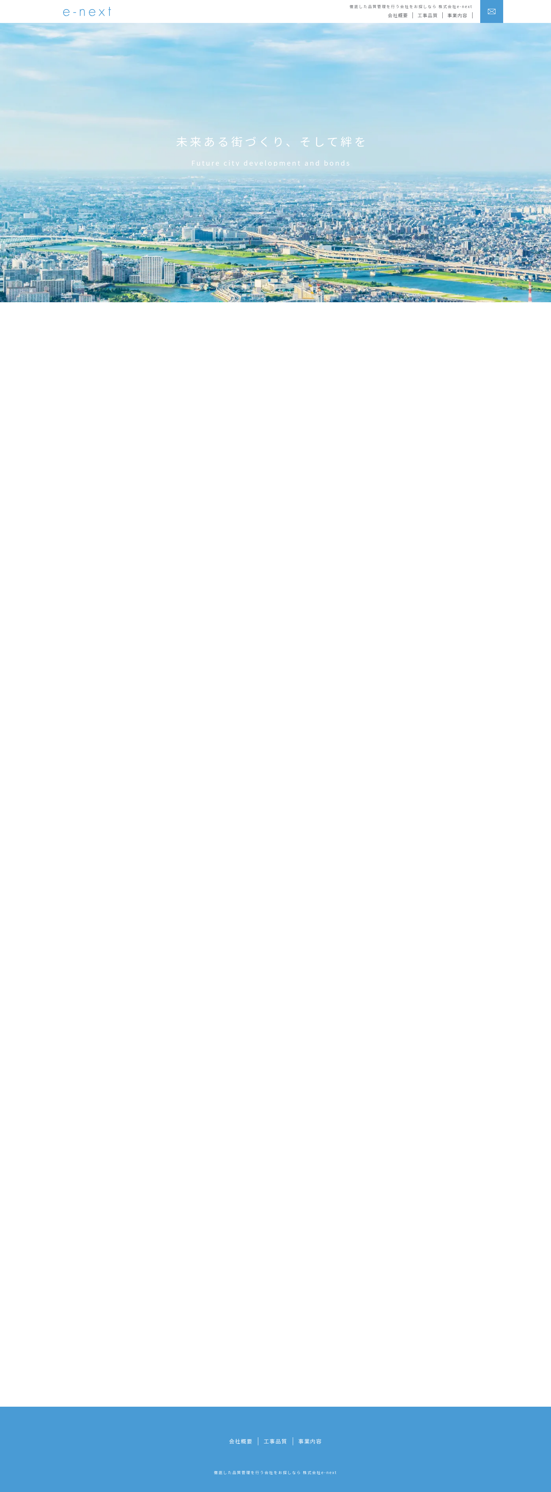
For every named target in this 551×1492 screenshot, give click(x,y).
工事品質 (427, 15)
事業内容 (457, 15)
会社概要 (398, 15)
